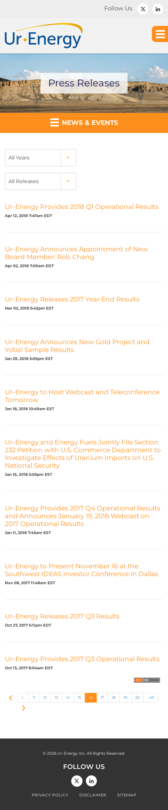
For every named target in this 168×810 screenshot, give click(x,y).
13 (56, 697)
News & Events (84, 122)
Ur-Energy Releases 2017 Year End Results (72, 299)
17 (102, 697)
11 (34, 697)
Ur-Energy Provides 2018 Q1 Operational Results (82, 207)
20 (137, 697)
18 (114, 697)
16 (91, 697)
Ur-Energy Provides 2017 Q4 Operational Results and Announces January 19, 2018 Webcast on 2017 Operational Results (82, 516)
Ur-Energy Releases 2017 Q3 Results (62, 616)
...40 (151, 697)
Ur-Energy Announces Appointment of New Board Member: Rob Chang (76, 253)
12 (45, 697)
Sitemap (126, 795)
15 (79, 697)
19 (125, 697)
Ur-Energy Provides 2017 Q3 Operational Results (82, 659)
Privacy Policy (50, 795)
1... (23, 697)
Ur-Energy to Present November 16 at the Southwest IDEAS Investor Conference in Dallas (81, 570)
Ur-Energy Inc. (71, 753)
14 (68, 697)
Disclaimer (92, 795)
